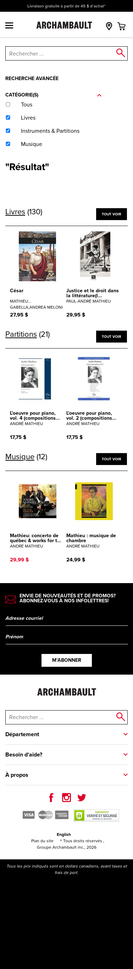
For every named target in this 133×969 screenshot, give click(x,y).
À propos (16, 775)
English (64, 834)
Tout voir (111, 213)
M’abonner (66, 660)
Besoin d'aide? (23, 754)
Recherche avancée (32, 78)
